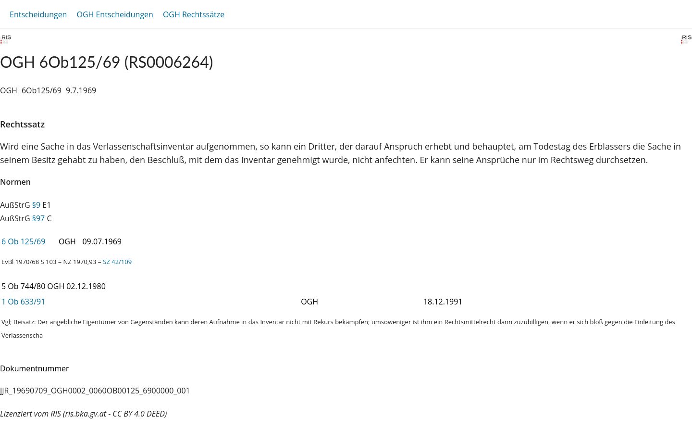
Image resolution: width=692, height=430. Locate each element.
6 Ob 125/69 (23, 241)
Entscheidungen (38, 14)
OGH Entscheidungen (114, 14)
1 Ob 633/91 (23, 301)
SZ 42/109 (117, 261)
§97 (38, 218)
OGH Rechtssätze (193, 14)
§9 (36, 205)
